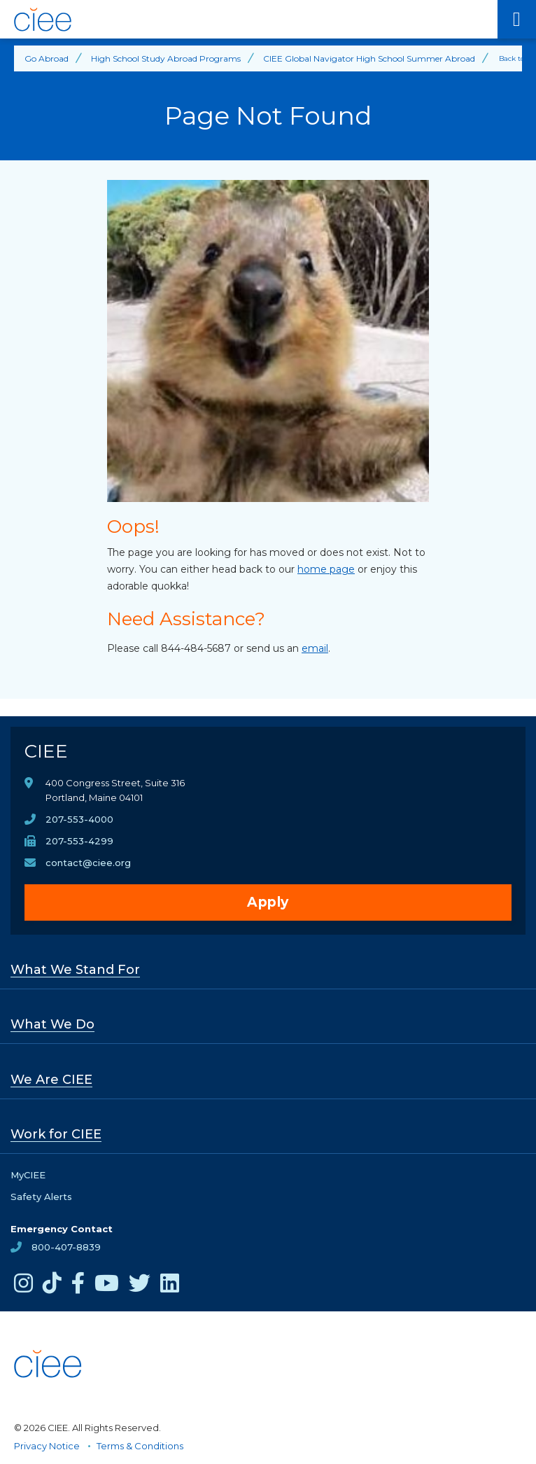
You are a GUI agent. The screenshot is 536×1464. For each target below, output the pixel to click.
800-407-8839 (66, 1247)
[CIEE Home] (249, 20)
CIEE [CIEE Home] (46, 751)
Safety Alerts (41, 1196)
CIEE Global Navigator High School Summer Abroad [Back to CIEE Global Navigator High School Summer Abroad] (369, 58)
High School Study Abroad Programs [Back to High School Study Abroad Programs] (166, 58)
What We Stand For (75, 969)
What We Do (52, 1024)
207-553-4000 (79, 819)
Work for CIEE (55, 1134)
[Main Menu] (517, 19)
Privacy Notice (47, 1445)
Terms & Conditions (140, 1445)
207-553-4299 (79, 840)
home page (326, 569)
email (315, 648)
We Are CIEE (51, 1079)
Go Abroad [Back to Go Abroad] (46, 58)
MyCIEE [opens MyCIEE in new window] (27, 1174)
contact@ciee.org (88, 862)
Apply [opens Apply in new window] (268, 902)
